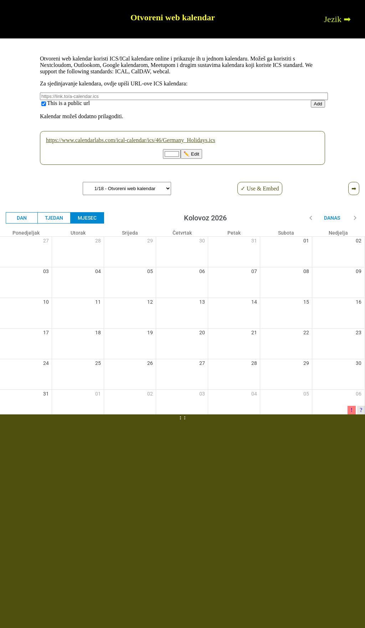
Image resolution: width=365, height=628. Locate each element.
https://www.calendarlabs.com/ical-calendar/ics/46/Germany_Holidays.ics (130, 140)
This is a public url (68, 103)
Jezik (332, 19)
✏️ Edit (191, 154)
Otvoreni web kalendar (172, 17)
